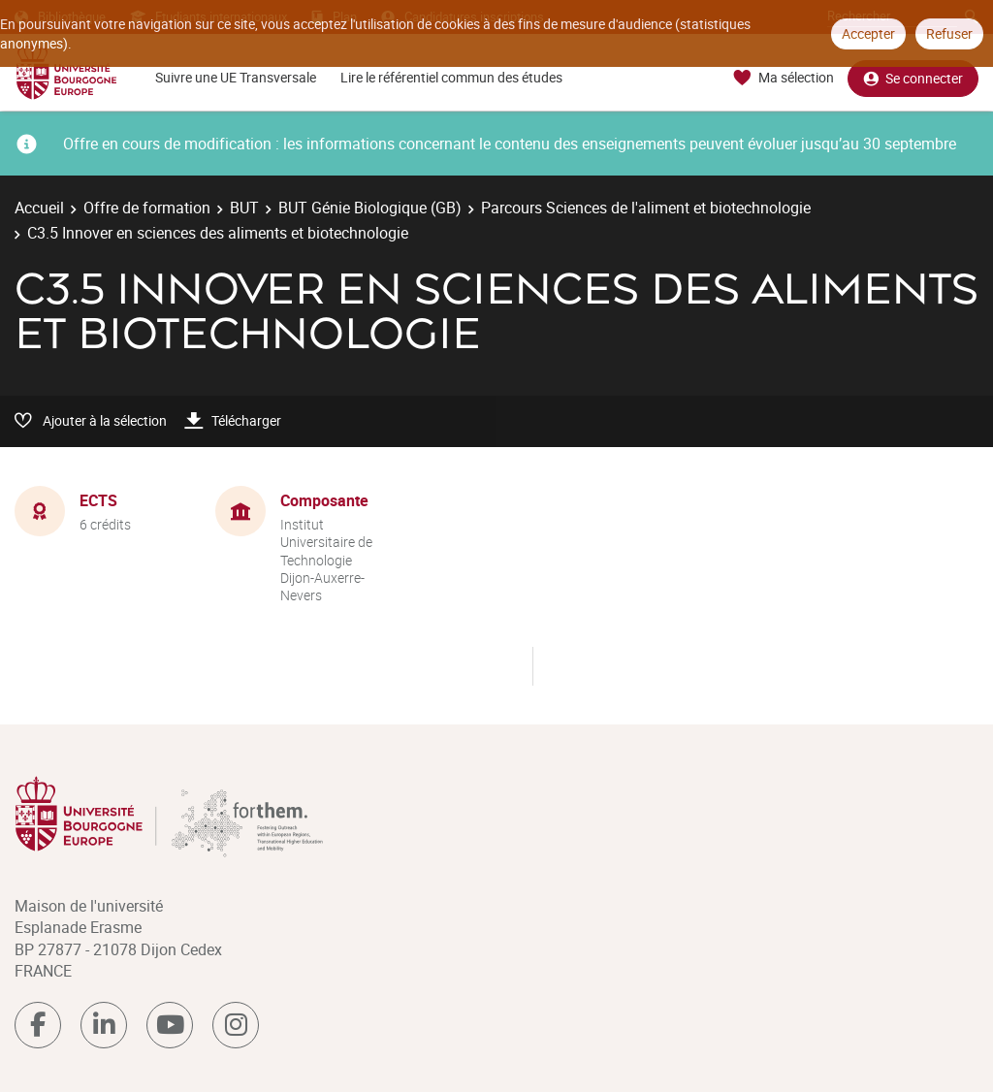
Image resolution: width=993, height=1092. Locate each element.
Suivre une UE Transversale (235, 77)
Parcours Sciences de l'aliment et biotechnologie (646, 207)
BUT (244, 207)
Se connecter (913, 78)
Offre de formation (146, 207)
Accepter (868, 33)
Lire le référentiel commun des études (451, 77)
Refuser (949, 33)
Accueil (39, 207)
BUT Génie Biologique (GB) (370, 207)
